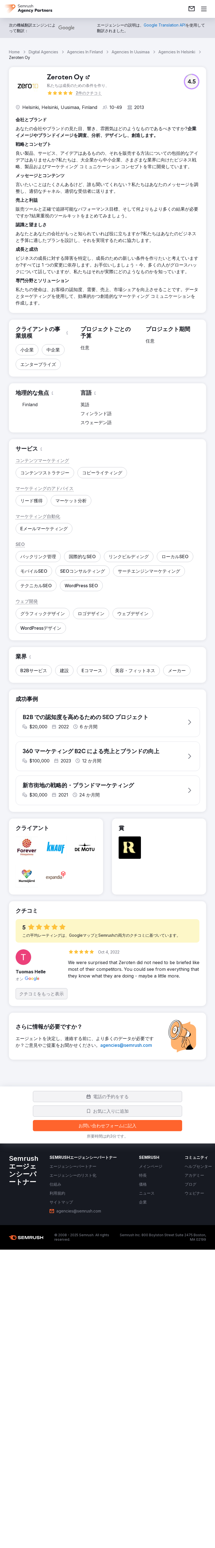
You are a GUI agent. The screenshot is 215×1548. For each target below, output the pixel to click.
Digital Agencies (43, 51)
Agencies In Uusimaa (131, 51)
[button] (191, 81)
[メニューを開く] (204, 9)
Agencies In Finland (85, 51)
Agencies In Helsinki (176, 51)
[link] (191, 9)
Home (14, 51)
